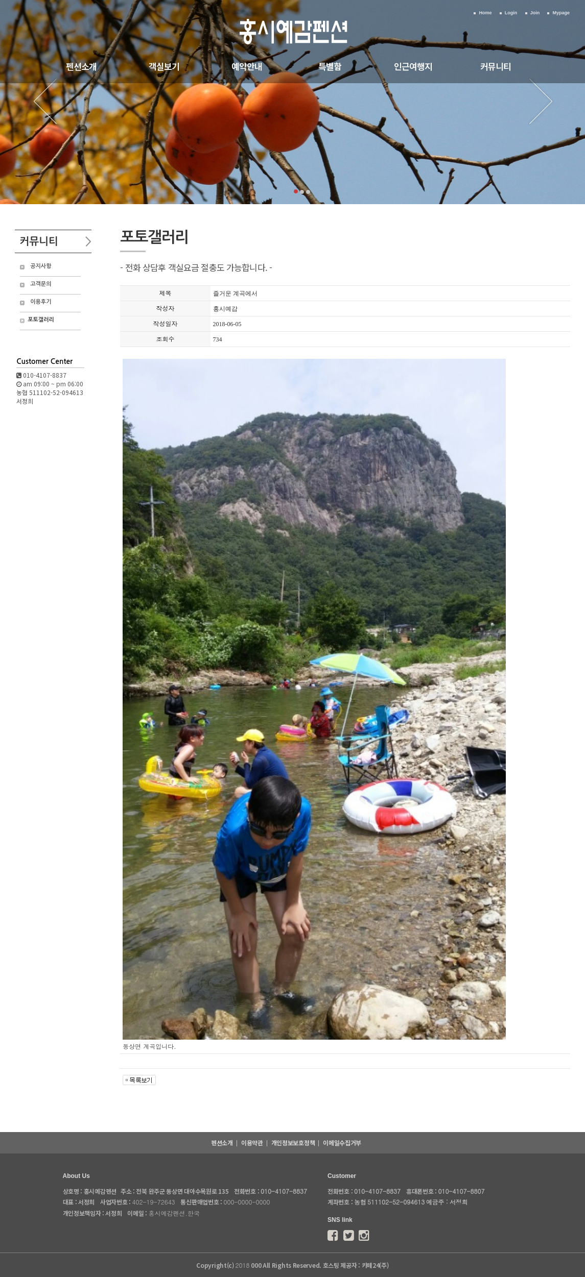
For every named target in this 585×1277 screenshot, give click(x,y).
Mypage (561, 12)
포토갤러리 (41, 320)
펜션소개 (81, 66)
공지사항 (40, 266)
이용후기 (40, 302)
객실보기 (164, 66)
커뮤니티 (495, 66)
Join (535, 12)
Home (485, 12)
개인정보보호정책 (293, 1142)
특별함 (329, 66)
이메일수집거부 (342, 1142)
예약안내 (246, 66)
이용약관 (252, 1142)
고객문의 (40, 284)
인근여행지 (413, 66)
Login (511, 12)
